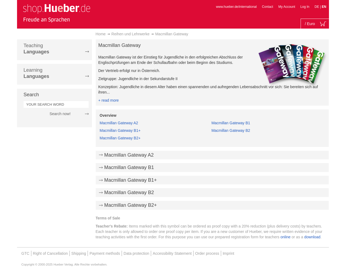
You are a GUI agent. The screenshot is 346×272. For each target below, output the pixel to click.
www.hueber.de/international (236, 7)
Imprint (228, 253)
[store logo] (56, 13)
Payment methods (104, 253)
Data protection (136, 253)
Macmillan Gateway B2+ (120, 138)
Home (101, 34)
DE (317, 7)
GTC (25, 253)
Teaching (36, 48)
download (312, 237)
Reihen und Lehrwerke (130, 34)
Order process (207, 253)
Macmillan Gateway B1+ (120, 130)
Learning (36, 73)
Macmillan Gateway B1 (230, 123)
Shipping (78, 253)
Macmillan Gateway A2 (119, 123)
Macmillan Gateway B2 (230, 130)
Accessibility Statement (172, 253)
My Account (286, 7)
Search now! (60, 114)
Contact (267, 7)
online (286, 237)
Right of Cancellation (50, 253)
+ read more (108, 100)
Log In (304, 7)
